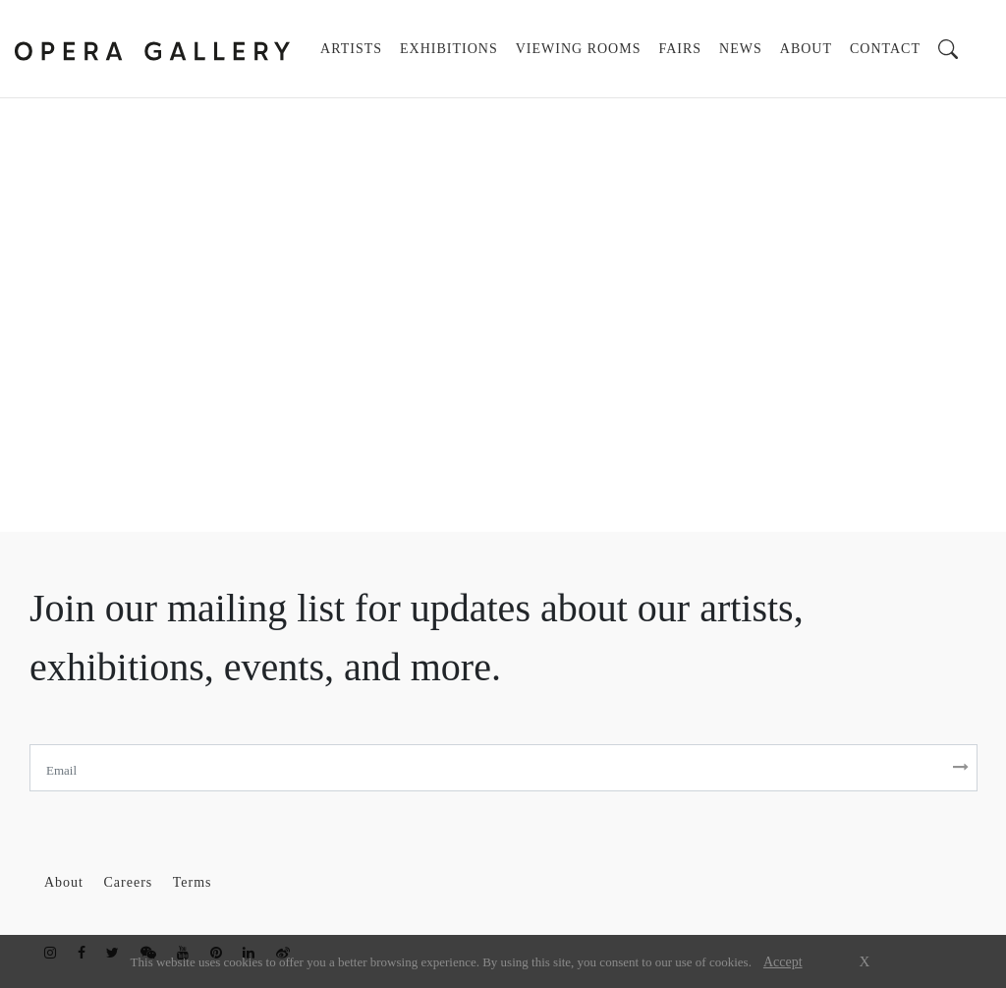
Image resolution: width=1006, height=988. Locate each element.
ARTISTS (355, 46)
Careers (130, 882)
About (66, 882)
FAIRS (679, 48)
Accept (783, 962)
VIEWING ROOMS (579, 48)
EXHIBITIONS (449, 48)
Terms (192, 882)
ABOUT (806, 48)
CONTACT (885, 48)
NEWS (740, 48)
